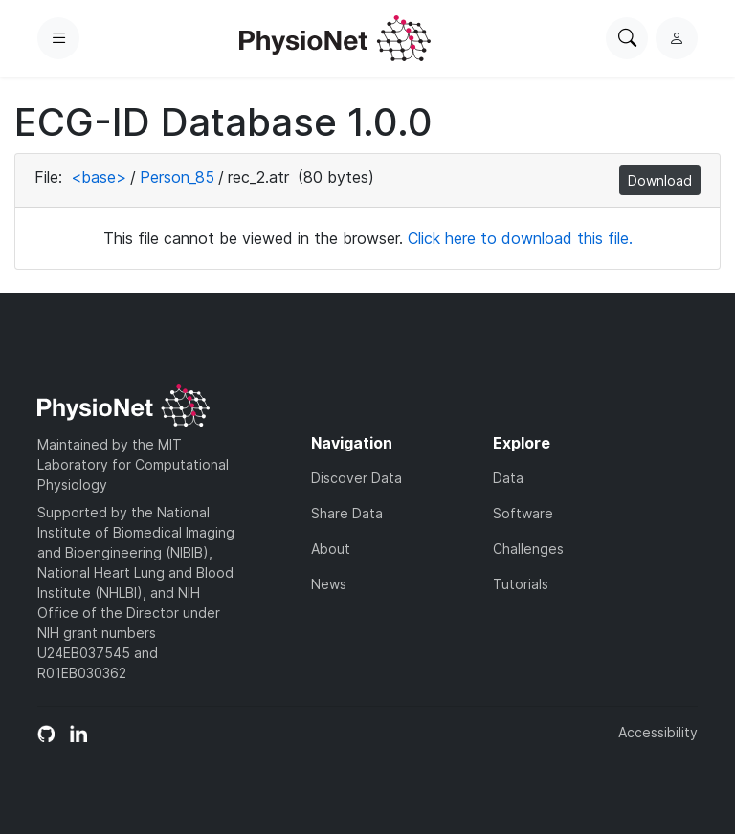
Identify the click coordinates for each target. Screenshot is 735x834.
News (328, 584)
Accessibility (658, 732)
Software (523, 513)
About (330, 548)
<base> (98, 177)
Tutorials (520, 584)
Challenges (528, 548)
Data (508, 478)
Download (660, 180)
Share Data (347, 513)
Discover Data (356, 478)
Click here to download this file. (520, 238)
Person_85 (177, 177)
